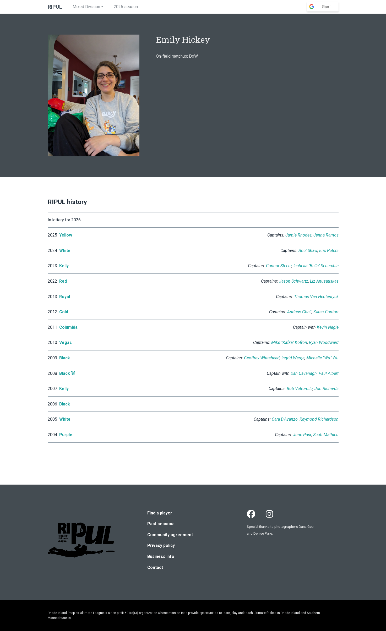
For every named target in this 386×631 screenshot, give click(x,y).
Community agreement (170, 534)
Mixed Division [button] (86, 6)
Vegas (65, 342)
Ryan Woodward (324, 342)
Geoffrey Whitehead (262, 357)
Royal (64, 296)
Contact (155, 567)
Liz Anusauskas (324, 281)
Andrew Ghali (299, 311)
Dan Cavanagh (304, 373)
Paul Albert (329, 373)
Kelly (64, 265)
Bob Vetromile (300, 388)
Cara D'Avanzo (285, 419)
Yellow (65, 235)
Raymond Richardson (319, 419)
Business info (160, 556)
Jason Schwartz (293, 281)
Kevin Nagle (328, 327)
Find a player (159, 513)
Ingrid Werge (293, 357)
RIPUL (55, 7)
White (64, 250)
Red (63, 281)
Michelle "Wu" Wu (322, 357)
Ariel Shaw (307, 250)
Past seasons (161, 523)
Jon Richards (326, 388)
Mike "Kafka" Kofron (289, 342)
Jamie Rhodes (298, 235)
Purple (65, 434)
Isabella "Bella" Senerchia (316, 265)
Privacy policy (161, 545)
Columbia (68, 327)
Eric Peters (329, 250)
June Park (302, 434)
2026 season (126, 6)
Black (64, 357)
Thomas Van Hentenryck (316, 296)
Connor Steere (279, 265)
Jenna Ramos (326, 235)
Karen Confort (326, 311)
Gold (63, 311)
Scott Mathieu (326, 434)
